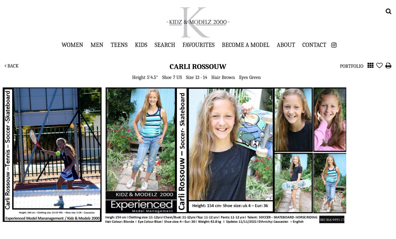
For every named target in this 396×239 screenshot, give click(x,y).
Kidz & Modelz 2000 (198, 22)
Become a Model (245, 44)
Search (164, 44)
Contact (315, 44)
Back (12, 66)
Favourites (198, 44)
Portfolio (351, 66)
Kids (141, 44)
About (286, 44)
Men (96, 44)
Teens (119, 44)
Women (72, 44)
